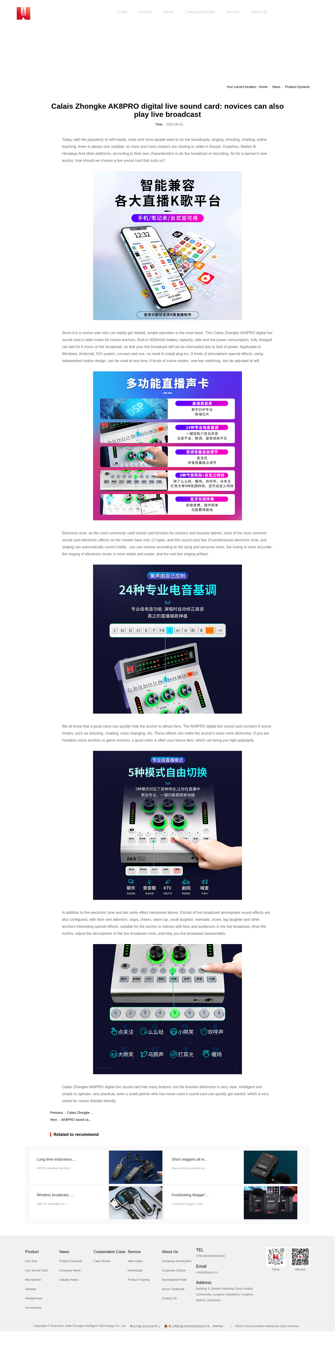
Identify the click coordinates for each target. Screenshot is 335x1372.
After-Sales (135, 1261)
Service (233, 12)
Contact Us (169, 1298)
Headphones (33, 1298)
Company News (70, 1270)
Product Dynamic (297, 87)
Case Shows (102, 1261)
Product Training (139, 1279)
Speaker (30, 1289)
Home (122, 12)
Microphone (33, 1279)
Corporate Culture (174, 1270)
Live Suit (31, 1261)
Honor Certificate (173, 1289)
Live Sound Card (36, 1270)
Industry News (68, 1279)
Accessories (33, 1307)
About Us (259, 12)
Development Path (174, 1279)
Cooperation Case (200, 12)
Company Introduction (176, 1261)
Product (145, 12)
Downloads (135, 1270)
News (168, 12)
